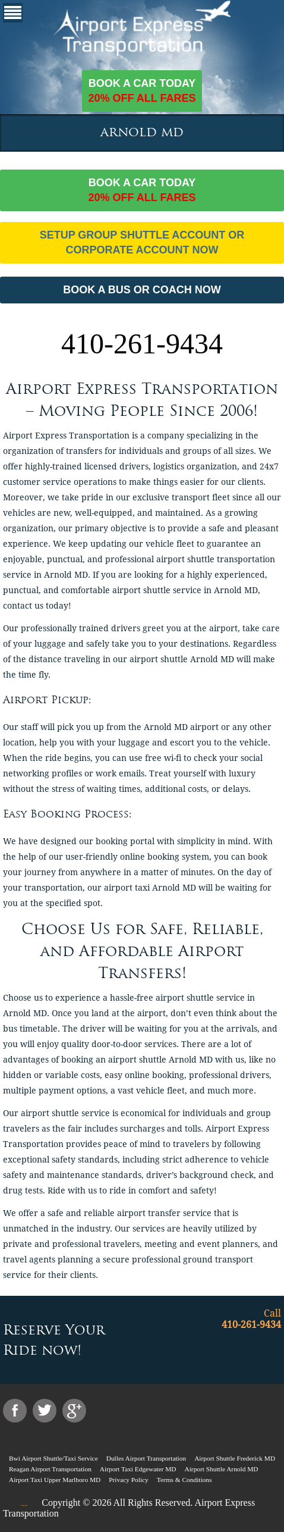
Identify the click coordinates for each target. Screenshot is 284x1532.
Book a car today (141, 91)
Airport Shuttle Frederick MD (234, 1458)
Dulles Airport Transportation (146, 1458)
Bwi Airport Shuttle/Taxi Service (53, 1458)
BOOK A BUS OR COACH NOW (142, 290)
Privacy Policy (129, 1479)
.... (24, 1503)
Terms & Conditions (184, 1479)
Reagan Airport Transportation (50, 1469)
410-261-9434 (142, 343)
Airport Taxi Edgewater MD (138, 1469)
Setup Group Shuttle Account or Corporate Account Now (142, 242)
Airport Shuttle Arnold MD (221, 1469)
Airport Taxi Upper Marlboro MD (54, 1479)
